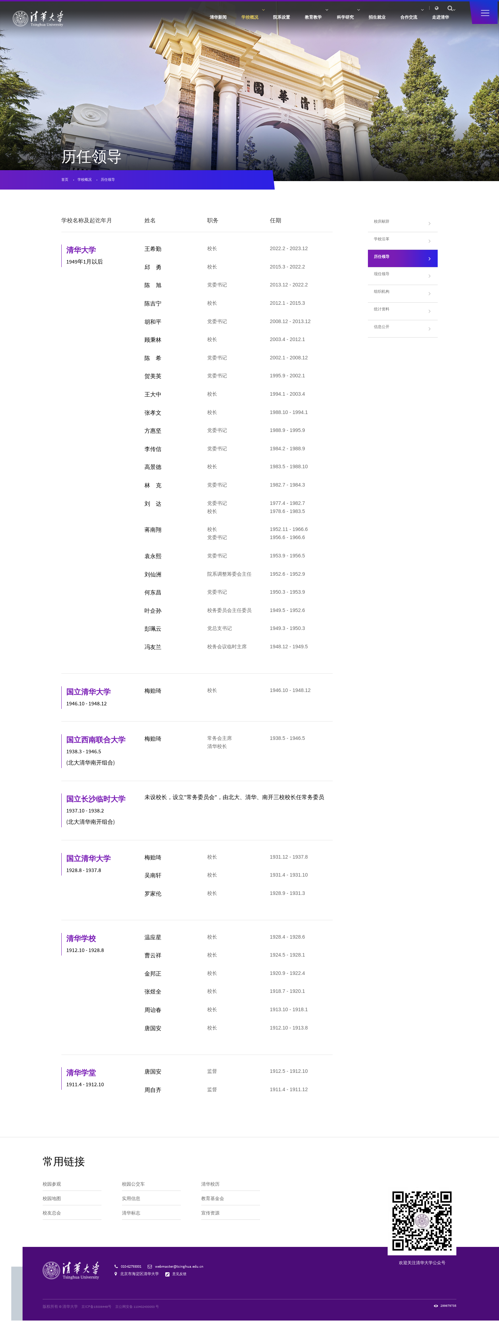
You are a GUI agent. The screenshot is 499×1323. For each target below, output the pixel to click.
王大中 (154, 396)
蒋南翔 (154, 532)
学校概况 (87, 180)
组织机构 (384, 297)
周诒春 (154, 1012)
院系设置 (232, 22)
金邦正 (154, 975)
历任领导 (112, 180)
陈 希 (154, 360)
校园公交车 (134, 1187)
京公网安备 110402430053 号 (139, 1308)
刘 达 (154, 505)
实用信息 (132, 1203)
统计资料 (384, 315)
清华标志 (132, 1219)
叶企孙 (154, 612)
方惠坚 (154, 433)
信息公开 (384, 333)
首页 (65, 180)
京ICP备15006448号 (96, 1308)
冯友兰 (154, 649)
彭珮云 (154, 631)
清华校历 (211, 1187)
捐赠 (333, 9)
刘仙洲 (154, 576)
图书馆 (392, 9)
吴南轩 (154, 877)
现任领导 (384, 279)
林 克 (154, 487)
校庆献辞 (384, 225)
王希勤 (154, 251)
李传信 (154, 451)
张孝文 (154, 414)
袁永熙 (154, 558)
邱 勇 (154, 269)
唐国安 (154, 1030)
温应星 (154, 939)
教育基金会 (213, 1203)
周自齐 (154, 1092)
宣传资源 (211, 1219)
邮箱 (378, 9)
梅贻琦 (154, 692)
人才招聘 (349, 9)
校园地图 (52, 1203)
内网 (365, 9)
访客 (309, 9)
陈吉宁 (154, 305)
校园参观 (52, 1187)
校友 (321, 9)
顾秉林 (154, 342)
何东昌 (154, 595)
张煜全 (154, 994)
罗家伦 (154, 895)
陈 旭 (154, 287)
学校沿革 (384, 243)
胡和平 (154, 324)
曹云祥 (154, 957)
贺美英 (154, 378)
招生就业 (348, 22)
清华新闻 (154, 22)
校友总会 (52, 1219)
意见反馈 (180, 1276)
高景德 (154, 469)
